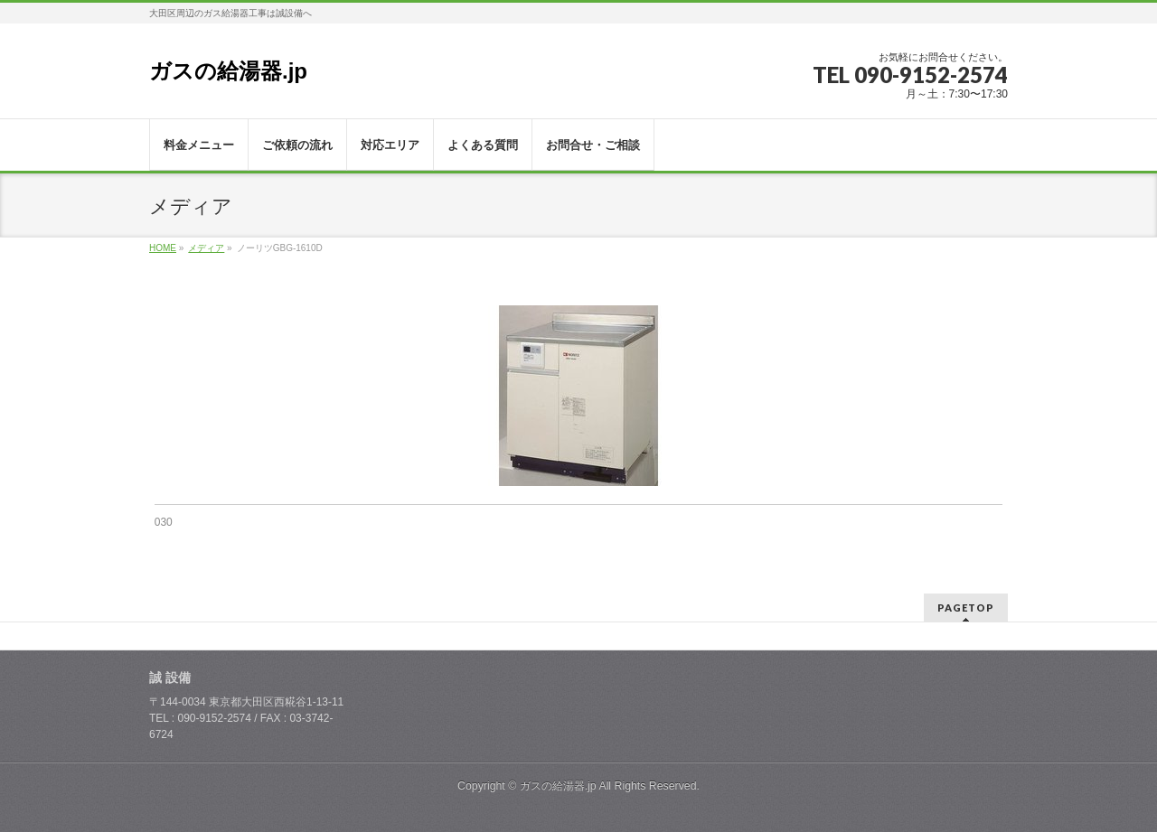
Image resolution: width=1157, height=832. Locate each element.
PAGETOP (965, 607)
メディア (206, 248)
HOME (162, 248)
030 (164, 522)
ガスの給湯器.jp (228, 71)
